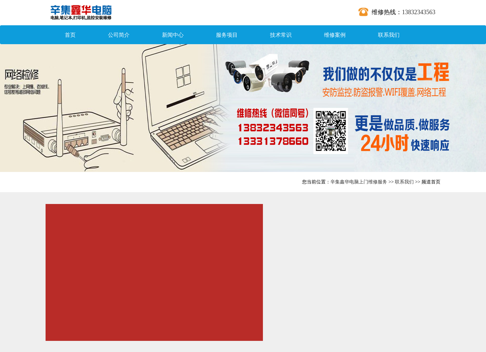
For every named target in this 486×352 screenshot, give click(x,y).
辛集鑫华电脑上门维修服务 (358, 181)
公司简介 (119, 35)
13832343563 (418, 12)
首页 (70, 35)
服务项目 (227, 35)
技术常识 (281, 35)
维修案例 (335, 35)
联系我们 (389, 35)
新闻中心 (173, 35)
